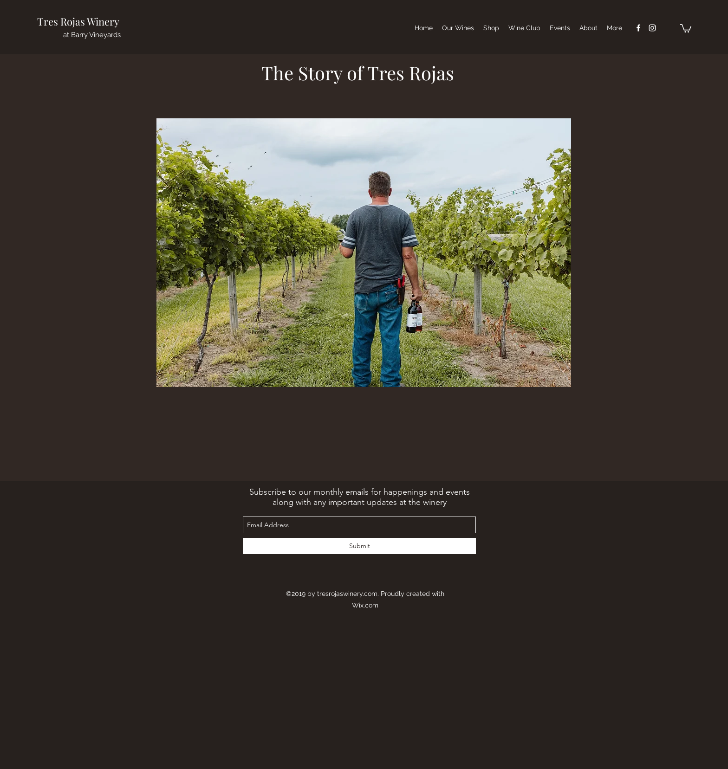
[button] (685, 27)
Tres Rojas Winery (78, 21)
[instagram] (652, 27)
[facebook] (638, 27)
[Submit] (359, 546)
